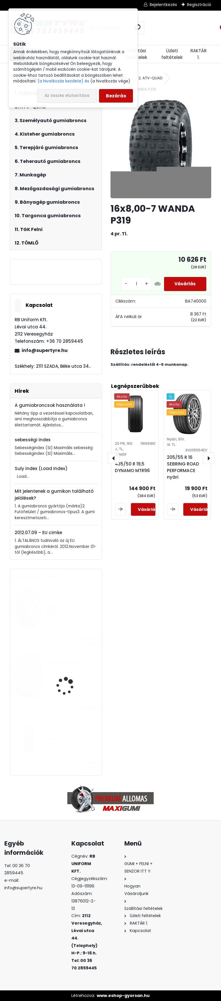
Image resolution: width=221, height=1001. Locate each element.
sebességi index (33, 440)
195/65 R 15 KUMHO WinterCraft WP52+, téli (71, 665)
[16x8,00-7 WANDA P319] (160, 148)
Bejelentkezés (163, 4)
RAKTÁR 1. (198, 54)
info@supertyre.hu (45, 350)
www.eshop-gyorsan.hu (123, 995)
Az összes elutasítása (67, 95)
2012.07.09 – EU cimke (38, 533)
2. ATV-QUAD (150, 78)
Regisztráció (199, 4)
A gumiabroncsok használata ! (50, 405)
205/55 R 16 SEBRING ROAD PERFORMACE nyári (183, 467)
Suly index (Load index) (41, 468)
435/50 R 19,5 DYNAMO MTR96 (70, 741)
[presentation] (113, 458)
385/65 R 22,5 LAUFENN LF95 (70, 610)
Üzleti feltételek (171, 54)
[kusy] (133, 284)
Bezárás (116, 96)
